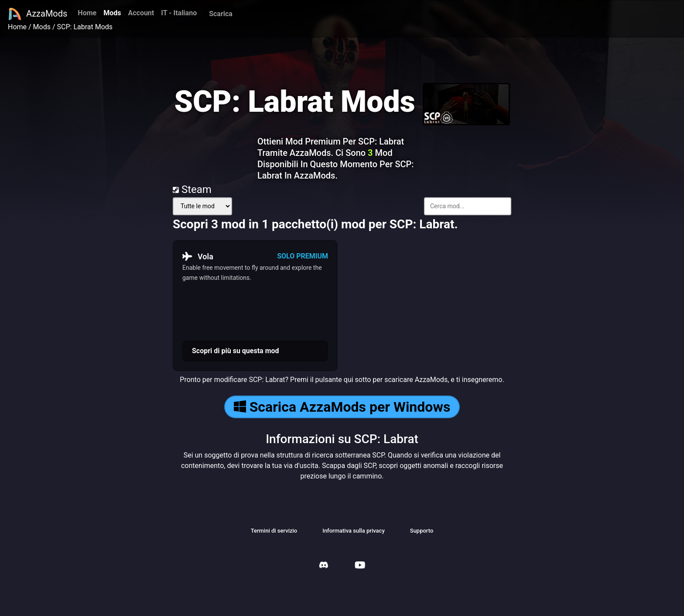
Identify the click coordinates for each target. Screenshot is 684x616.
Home (87, 13)
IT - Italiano (179, 13)
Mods (112, 13)
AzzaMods (37, 14)
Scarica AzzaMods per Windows (342, 407)
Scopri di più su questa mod (235, 351)
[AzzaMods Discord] (323, 566)
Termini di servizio (274, 530)
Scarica (221, 14)
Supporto (422, 530)
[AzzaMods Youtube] (360, 566)
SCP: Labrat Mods (85, 27)
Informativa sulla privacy (353, 530)
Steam (192, 189)
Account (141, 13)
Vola (197, 256)
